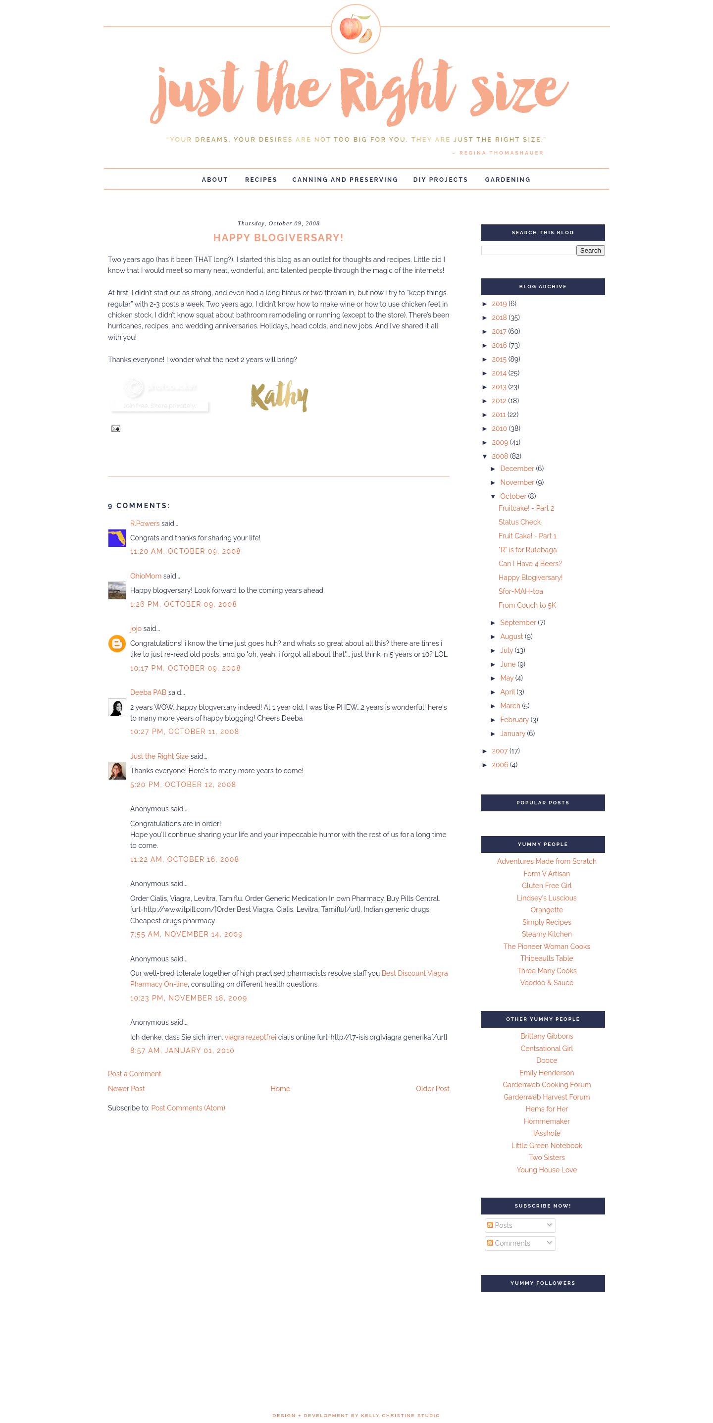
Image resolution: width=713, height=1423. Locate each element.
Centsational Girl (547, 1049)
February (515, 720)
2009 (501, 442)
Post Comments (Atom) (188, 1108)
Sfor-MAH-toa (521, 591)
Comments (508, 1243)
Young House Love (547, 1170)
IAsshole (546, 1133)
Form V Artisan (547, 874)
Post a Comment (134, 1074)
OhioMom (145, 576)
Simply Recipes (546, 922)
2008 (501, 456)
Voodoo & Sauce (546, 983)
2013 (500, 387)
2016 (500, 345)
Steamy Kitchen (547, 934)
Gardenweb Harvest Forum (547, 1097)
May (507, 678)
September (519, 623)
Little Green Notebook (547, 1146)
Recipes (261, 179)
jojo (136, 628)
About (215, 179)
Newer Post (126, 1089)
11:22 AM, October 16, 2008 (184, 859)
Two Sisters (547, 1157)
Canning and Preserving (346, 179)
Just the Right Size (159, 756)
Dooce (547, 1060)
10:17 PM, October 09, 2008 (185, 668)
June (508, 664)
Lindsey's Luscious (547, 898)
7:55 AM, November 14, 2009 (186, 934)
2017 (500, 331)
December (518, 469)
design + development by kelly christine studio (357, 1415)
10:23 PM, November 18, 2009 (189, 998)
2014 (500, 373)
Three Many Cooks (546, 971)
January (513, 734)
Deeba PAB (148, 692)
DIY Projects (440, 179)
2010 (500, 428)
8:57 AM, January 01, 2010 (182, 1050)
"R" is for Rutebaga (528, 550)
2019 (500, 304)
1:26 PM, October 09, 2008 (183, 604)
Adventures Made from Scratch (547, 861)
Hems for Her (547, 1109)
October (514, 496)
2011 (500, 415)
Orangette (547, 910)
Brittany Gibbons (546, 1036)
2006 (501, 765)
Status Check (520, 522)
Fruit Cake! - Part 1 (528, 536)
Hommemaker (547, 1121)
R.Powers (144, 523)
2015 (500, 359)
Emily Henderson (546, 1073)
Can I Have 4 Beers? (530, 564)
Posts (499, 1225)
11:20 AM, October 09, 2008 (185, 551)
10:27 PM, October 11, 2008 (184, 732)
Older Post (433, 1089)
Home (281, 1089)
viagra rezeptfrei (250, 1037)
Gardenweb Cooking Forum (547, 1085)
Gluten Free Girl (547, 886)
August (512, 636)
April (508, 692)
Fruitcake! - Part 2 (526, 508)
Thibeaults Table (546, 958)
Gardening (508, 179)
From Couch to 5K (527, 605)
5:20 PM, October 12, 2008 (183, 785)
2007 (500, 751)
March (511, 706)
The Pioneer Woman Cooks (547, 946)
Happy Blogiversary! (531, 577)
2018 (500, 317)
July (507, 650)
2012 (500, 401)
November (518, 482)
